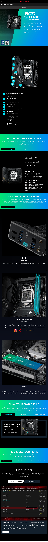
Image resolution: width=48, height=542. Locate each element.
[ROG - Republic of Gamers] (24, 2)
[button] (1, 1)
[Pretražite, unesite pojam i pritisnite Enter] (44, 1)
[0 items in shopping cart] (46, 1)
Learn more (6, 532)
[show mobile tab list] (24, 7)
